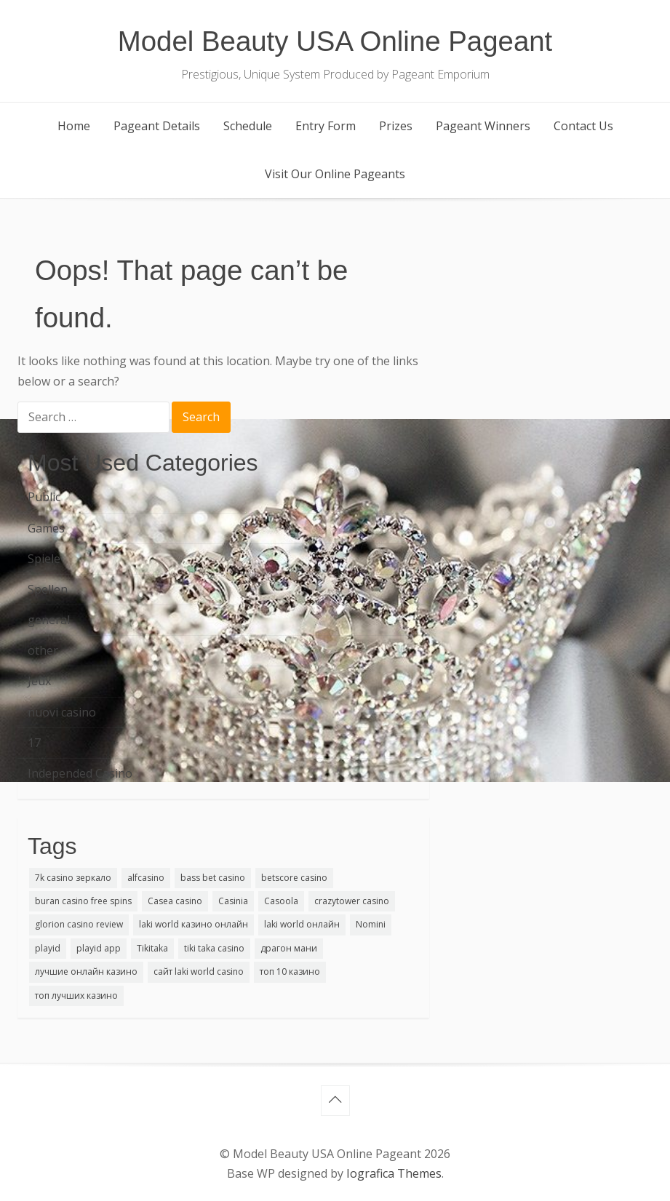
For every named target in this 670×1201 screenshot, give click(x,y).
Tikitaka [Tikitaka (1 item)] (152, 948)
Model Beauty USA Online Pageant (335, 41)
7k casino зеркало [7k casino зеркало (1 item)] (73, 877)
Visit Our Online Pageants (335, 174)
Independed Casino (80, 773)
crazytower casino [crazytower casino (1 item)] (351, 901)
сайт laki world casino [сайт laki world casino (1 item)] (198, 971)
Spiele (44, 559)
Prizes (395, 126)
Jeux (39, 681)
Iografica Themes (394, 1173)
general (49, 620)
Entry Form (325, 126)
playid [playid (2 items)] (47, 948)
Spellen (48, 589)
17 (34, 743)
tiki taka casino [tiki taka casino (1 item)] (214, 948)
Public (44, 497)
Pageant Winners (483, 126)
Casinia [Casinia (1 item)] (233, 901)
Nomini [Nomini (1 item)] (371, 924)
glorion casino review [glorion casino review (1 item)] (79, 924)
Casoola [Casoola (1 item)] (281, 901)
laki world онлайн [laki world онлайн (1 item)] (302, 924)
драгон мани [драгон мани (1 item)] (288, 948)
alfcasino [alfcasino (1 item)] (145, 877)
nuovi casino (62, 712)
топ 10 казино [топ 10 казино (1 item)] (290, 971)
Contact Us (583, 126)
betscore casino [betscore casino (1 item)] (294, 877)
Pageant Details (156, 126)
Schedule (247, 126)
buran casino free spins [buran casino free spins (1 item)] (83, 901)
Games (46, 528)
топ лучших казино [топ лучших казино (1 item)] (76, 995)
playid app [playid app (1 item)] (98, 948)
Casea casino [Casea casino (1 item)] (175, 901)
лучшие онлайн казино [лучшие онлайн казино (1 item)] (86, 971)
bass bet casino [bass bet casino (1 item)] (212, 877)
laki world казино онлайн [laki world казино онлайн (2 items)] (193, 924)
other (43, 650)
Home (73, 126)
